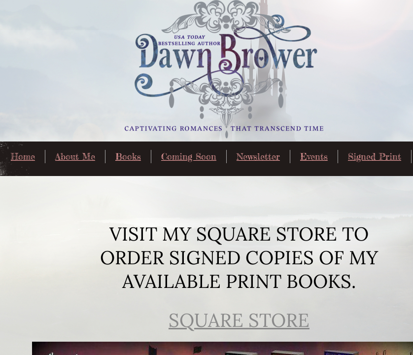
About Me (75, 156)
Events (314, 156)
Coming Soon (188, 156)
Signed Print (374, 156)
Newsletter (258, 156)
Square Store (239, 320)
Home (23, 156)
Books (128, 156)
